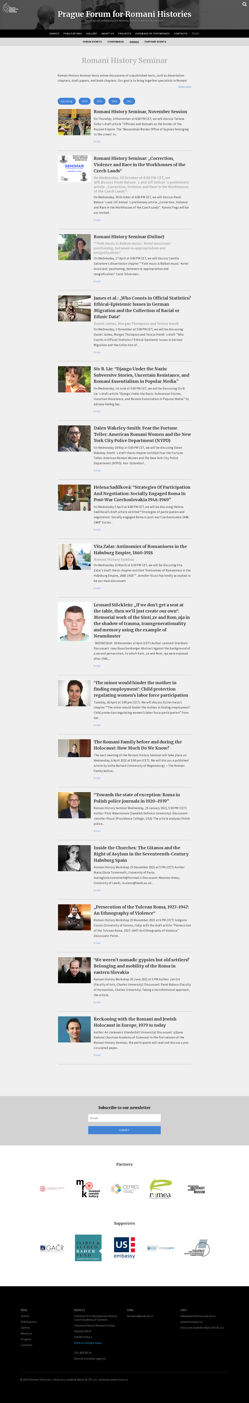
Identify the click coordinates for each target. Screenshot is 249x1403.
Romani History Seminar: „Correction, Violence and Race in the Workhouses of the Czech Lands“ (139, 164)
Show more (184, 86)
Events (54, 33)
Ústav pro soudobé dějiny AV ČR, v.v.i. (202, 1327)
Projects (124, 33)
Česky (196, 33)
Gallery (91, 33)
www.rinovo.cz (119, 1379)
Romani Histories (40, 1379)
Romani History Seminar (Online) (129, 236)
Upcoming (66, 101)
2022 (114, 101)
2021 (129, 101)
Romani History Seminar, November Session (140, 111)
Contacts (180, 33)
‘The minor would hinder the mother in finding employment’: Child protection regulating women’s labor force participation (141, 689)
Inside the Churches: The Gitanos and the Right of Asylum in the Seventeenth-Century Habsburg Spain (141, 854)
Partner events (155, 41)
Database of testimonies (152, 33)
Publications (72, 33)
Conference (115, 41)
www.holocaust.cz (191, 1322)
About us (107, 33)
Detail (97, 141)
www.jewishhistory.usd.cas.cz (198, 1316)
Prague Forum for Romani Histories (125, 14)
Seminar (134, 42)
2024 (84, 101)
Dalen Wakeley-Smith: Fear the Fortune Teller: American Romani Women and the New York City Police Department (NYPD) (142, 434)
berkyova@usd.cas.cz (140, 1316)
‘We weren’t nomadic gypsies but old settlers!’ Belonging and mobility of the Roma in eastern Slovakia (142, 966)
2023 (99, 101)
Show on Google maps (88, 1343)
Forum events (92, 41)
